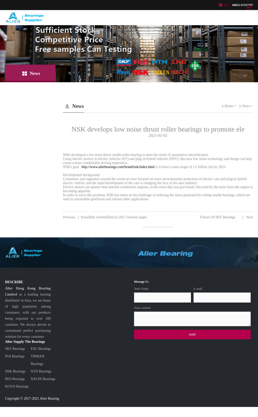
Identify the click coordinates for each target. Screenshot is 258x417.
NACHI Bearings (43, 379)
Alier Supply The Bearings (25, 342)
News (246, 106)
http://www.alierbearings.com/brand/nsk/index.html (118, 167)
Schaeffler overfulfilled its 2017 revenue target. (105, 217)
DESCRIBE (14, 282)
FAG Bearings (41, 349)
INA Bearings (14, 356)
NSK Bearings (15, 371)
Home (229, 106)
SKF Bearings (15, 349)
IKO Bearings (15, 379)
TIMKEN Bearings (37, 360)
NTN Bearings (41, 371)
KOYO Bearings (17, 386)
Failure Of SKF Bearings (226, 217)
